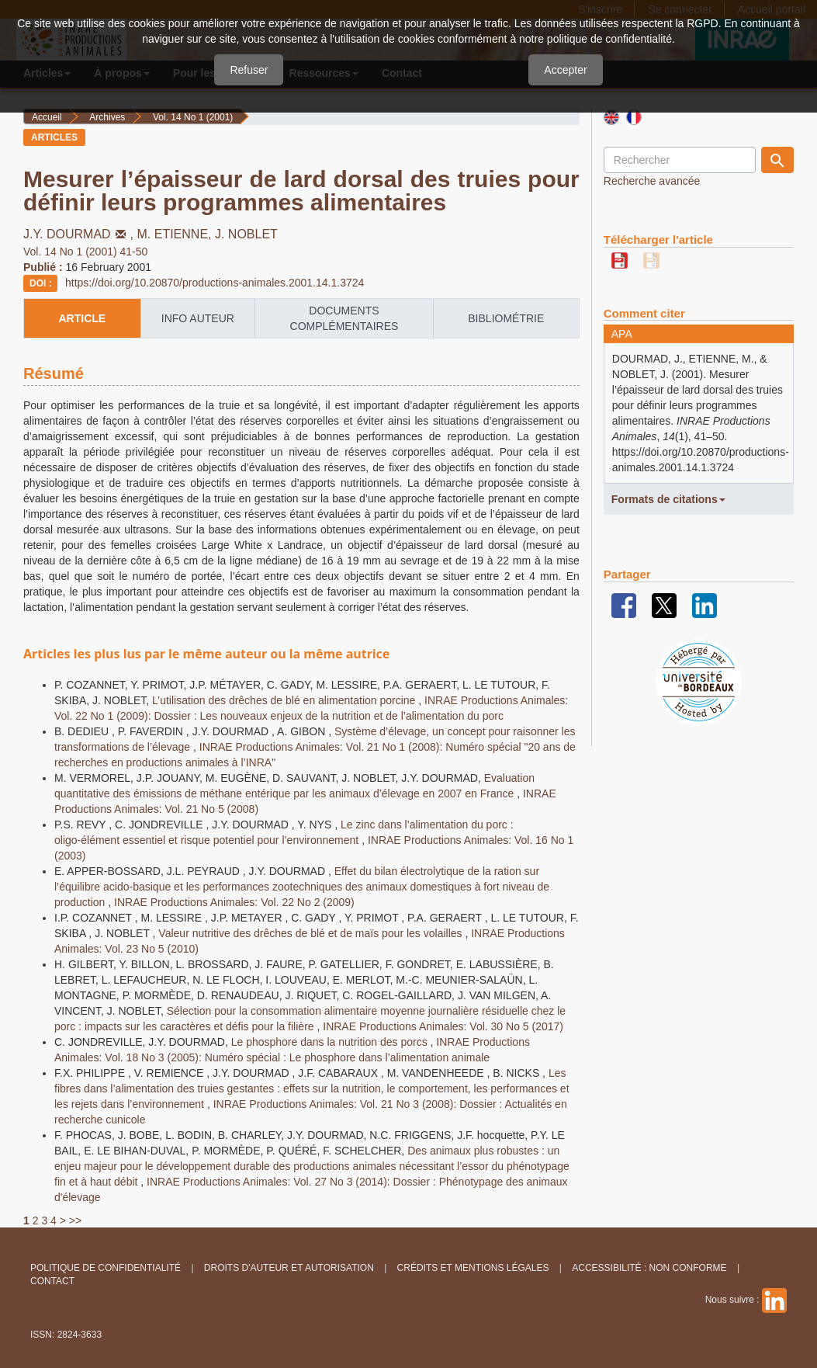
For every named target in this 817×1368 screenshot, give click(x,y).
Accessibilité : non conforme (649, 1267)
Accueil (47, 117)
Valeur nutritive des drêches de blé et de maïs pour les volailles (311, 933)
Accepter (565, 70)
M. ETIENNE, (176, 234)
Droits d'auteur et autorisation (289, 1267)
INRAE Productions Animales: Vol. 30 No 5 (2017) (443, 1026)
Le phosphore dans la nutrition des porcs (331, 1042)
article (82, 318)
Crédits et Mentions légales (473, 1267)
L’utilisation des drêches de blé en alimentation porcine (285, 700)
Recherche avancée (652, 181)
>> (75, 1220)
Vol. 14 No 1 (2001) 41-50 (85, 251)
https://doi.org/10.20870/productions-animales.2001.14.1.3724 (214, 282)
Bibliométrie (506, 318)
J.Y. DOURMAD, (80, 234)
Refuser (249, 70)
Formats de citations (668, 499)
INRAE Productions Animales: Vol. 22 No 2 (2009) (234, 902)
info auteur (197, 318)
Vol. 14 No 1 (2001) (193, 117)
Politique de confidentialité (105, 1267)
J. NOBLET (246, 234)
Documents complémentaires (344, 318)
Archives (107, 117)
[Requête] (680, 160)
